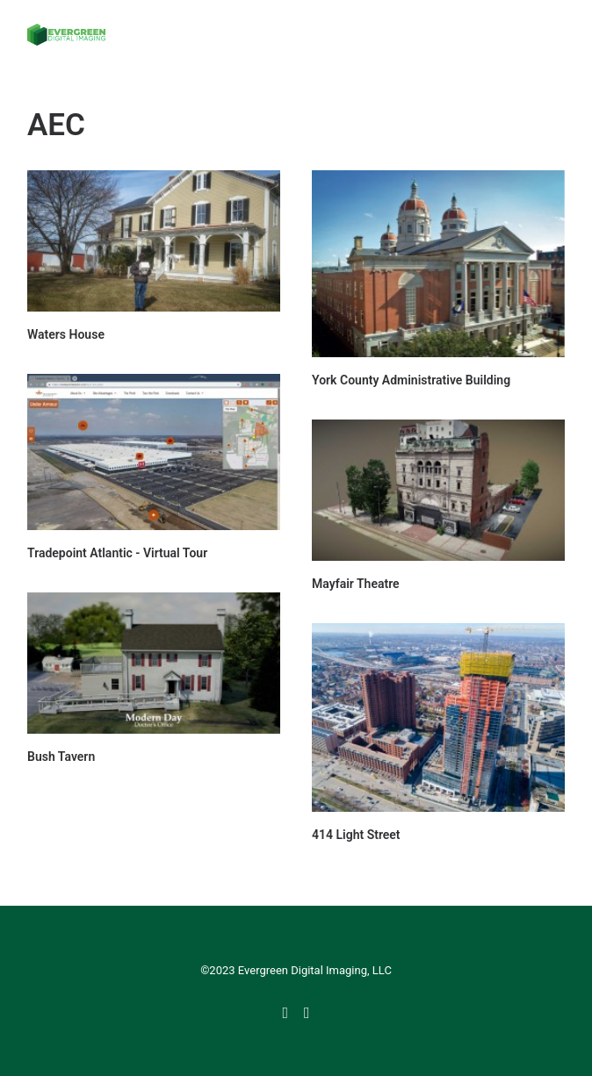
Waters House (66, 334)
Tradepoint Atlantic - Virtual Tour (117, 553)
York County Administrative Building (411, 380)
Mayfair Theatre (356, 584)
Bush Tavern (61, 757)
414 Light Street (356, 835)
